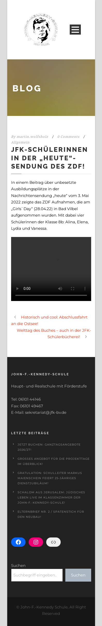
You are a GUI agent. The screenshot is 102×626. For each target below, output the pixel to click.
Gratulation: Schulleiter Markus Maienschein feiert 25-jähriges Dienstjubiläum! (50, 478)
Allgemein (20, 142)
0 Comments (68, 137)
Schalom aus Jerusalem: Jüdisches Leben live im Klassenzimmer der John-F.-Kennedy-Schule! (51, 497)
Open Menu (75, 30)
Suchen (18, 565)
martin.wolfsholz (32, 137)
